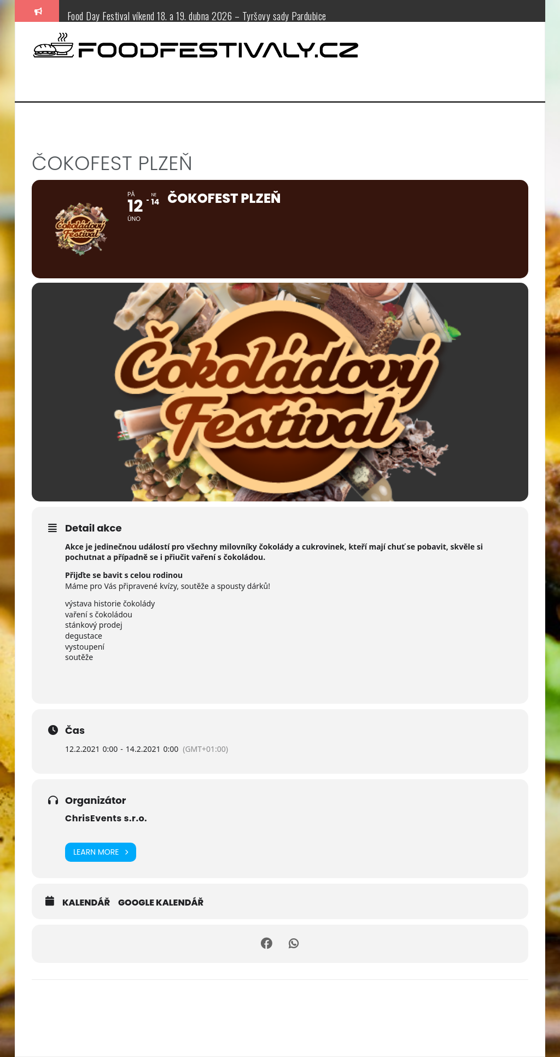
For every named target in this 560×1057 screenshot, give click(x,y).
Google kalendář (160, 902)
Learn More (100, 852)
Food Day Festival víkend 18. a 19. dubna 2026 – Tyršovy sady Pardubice (196, 16)
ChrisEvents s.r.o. (106, 818)
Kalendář (86, 902)
